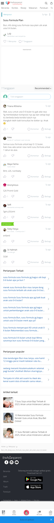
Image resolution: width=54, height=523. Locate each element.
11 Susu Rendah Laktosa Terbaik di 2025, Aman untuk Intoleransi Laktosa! (32, 433)
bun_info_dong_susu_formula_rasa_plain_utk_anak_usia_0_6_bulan (24, 450)
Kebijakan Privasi (26, 500)
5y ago (48, 106)
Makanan (33, 7)
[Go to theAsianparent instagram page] (11, 462)
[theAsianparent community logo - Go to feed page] (14, 3)
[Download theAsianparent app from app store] (33, 487)
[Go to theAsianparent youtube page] (17, 462)
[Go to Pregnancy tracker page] (26, 512)
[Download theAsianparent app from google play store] (33, 479)
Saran (16, 500)
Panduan (44, 7)
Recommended (43, 88)
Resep (23, 7)
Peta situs (36, 500)
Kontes (15, 7)
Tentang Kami (7, 500)
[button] (27, 519)
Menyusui (7, 14)
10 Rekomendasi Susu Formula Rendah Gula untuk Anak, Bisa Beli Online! (30, 418)
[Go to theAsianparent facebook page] (6, 462)
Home (3, 446)
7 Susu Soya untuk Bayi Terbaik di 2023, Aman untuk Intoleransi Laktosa (32, 403)
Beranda (5, 7)
